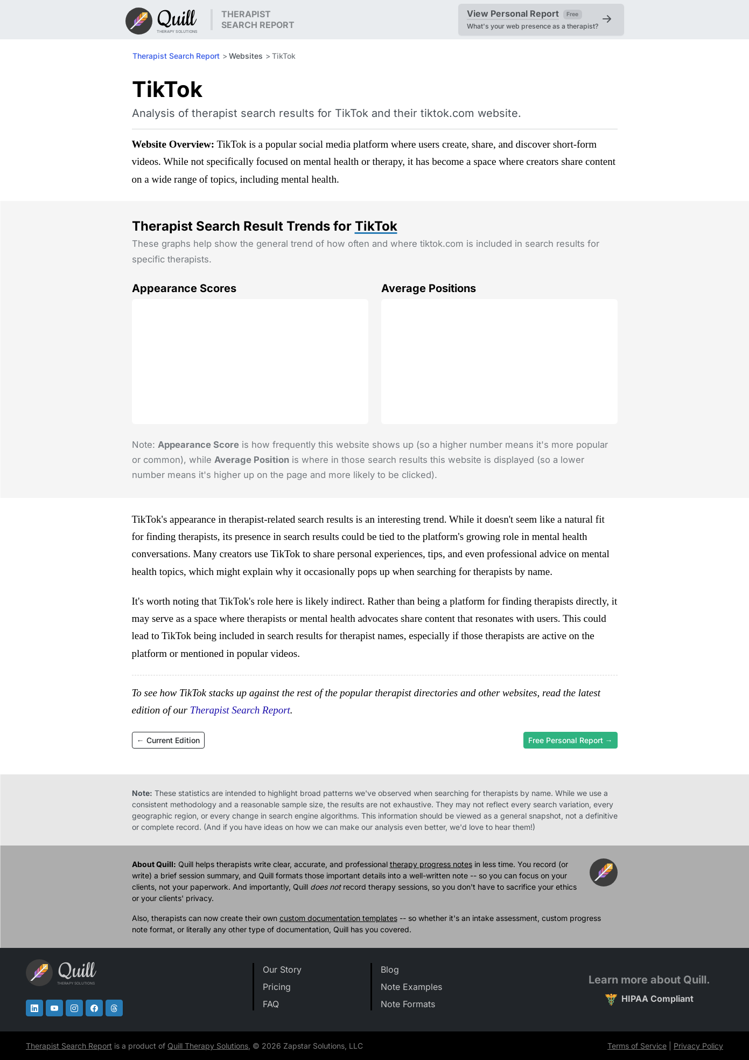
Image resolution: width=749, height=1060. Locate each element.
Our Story (282, 969)
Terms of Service (637, 1045)
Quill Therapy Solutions (207, 1045)
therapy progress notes (431, 864)
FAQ (271, 1004)
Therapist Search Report (176, 55)
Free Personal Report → (570, 740)
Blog (390, 969)
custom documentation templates (338, 918)
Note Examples (411, 986)
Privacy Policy (698, 1045)
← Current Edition (168, 740)
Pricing (277, 986)
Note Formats (408, 1004)
